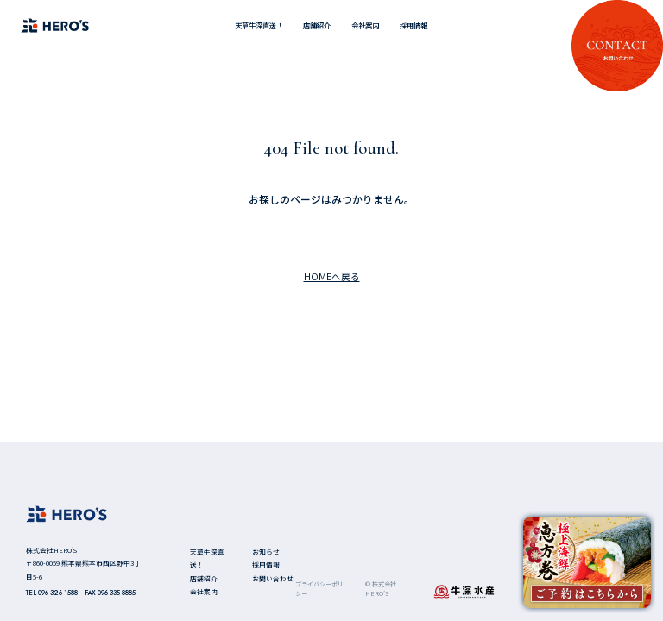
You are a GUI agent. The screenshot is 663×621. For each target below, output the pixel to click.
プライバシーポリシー (319, 589)
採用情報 (413, 25)
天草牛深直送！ (259, 25)
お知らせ (266, 551)
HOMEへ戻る (332, 276)
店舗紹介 (317, 25)
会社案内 (365, 25)
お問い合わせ (273, 578)
